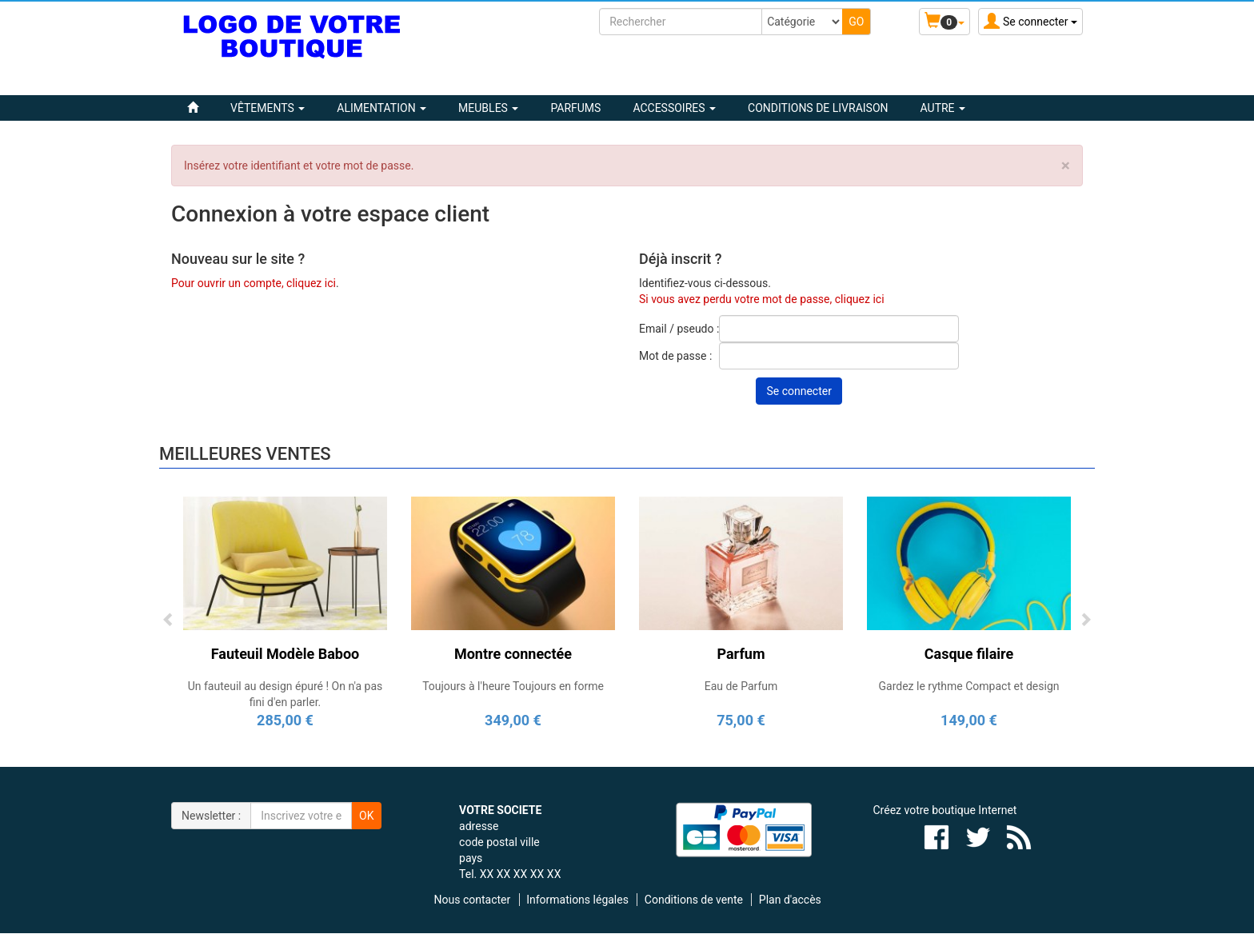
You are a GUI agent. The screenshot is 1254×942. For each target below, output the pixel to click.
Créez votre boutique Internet (945, 810)
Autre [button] (943, 108)
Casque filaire (969, 653)
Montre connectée (513, 653)
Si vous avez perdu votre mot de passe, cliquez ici (762, 299)
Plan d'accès (790, 899)
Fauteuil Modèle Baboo (285, 653)
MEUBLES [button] (488, 108)
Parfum (741, 653)
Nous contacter (472, 899)
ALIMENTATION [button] (381, 108)
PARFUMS (575, 108)
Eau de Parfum (741, 686)
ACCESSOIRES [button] (674, 108)
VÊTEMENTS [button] (267, 108)
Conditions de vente (694, 899)
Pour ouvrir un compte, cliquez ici (253, 283)
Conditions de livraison (818, 108)
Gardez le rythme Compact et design (968, 686)
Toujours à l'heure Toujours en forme (513, 686)
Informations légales (577, 899)
